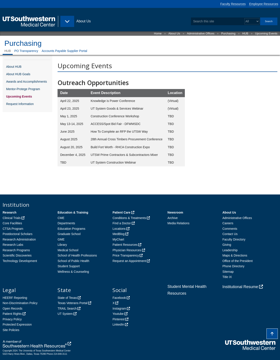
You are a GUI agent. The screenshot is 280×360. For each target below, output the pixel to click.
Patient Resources (124, 244)
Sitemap (228, 271)
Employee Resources (263, 4)
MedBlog (118, 234)
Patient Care (121, 212)
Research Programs (16, 250)
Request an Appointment (129, 261)
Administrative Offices (200, 33)
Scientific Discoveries (17, 255)
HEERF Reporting (15, 297)
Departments (66, 223)
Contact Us (230, 234)
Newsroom (175, 212)
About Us (174, 33)
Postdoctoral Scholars (17, 234)
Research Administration (19, 239)
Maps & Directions (234, 255)
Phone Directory (233, 266)
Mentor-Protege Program (23, 89)
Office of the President (237, 261)
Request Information (20, 104)
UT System (65, 313)
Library (62, 244)
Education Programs (71, 228)
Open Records (12, 308)
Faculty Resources (233, 4)
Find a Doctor (121, 223)
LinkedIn (118, 324)
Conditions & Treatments (129, 218)
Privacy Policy (12, 319)
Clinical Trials (12, 218)
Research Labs (13, 244)
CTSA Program (13, 228)
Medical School (68, 250)
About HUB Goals (18, 74)
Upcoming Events (266, 33)
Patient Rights (12, 313)
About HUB (13, 66)
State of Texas (67, 297)
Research (9, 212)
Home (158, 33)
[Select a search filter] (251, 21)
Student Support (69, 266)
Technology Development (20, 261)
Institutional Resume (240, 287)
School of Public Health (73, 261)
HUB (245, 33)
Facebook (119, 297)
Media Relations (178, 223)
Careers (227, 223)
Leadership (230, 250)
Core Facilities (12, 223)
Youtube (118, 313)
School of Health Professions (77, 255)
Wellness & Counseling (73, 271)
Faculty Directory (233, 239)
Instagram (119, 308)
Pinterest (118, 319)
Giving (226, 244)
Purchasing (228, 33)
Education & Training (73, 212)
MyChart (118, 239)
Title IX (227, 277)
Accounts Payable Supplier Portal (64, 51)
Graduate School (69, 234)
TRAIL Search (67, 308)
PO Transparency (26, 51)
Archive (173, 218)
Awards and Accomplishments (26, 81)
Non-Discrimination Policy (20, 303)
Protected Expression (17, 324)
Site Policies (11, 330)
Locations (119, 228)
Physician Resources (126, 250)
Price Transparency (125, 255)
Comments (229, 228)
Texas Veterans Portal (72, 303)
